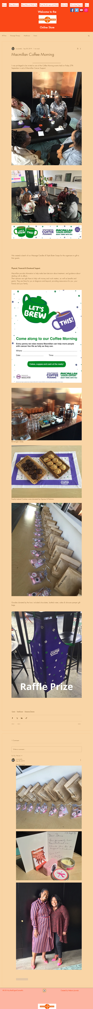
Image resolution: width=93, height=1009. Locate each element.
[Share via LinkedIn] (22, 718)
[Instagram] (86, 10)
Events (35, 35)
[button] (89, 35)
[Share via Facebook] (12, 718)
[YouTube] (81, 10)
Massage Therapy (15, 35)
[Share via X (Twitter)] (17, 718)
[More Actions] (80, 760)
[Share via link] (26, 718)
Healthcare (27, 35)
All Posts (4, 35)
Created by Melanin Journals (70, 990)
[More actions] (80, 48)
